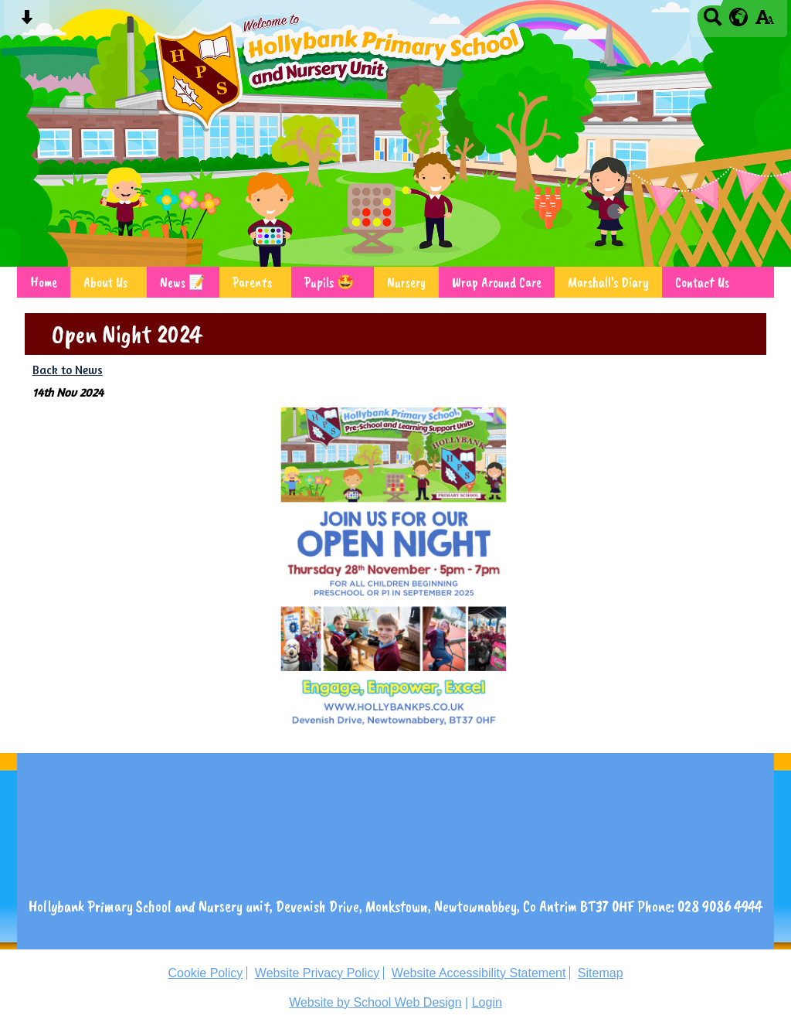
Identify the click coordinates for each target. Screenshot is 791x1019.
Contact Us (702, 282)
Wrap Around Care (496, 282)
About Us (105, 282)
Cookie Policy (205, 973)
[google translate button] (739, 17)
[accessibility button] (764, 22)
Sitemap (600, 973)
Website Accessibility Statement (479, 973)
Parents (252, 282)
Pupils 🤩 (329, 282)
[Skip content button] (26, 22)
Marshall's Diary (608, 282)
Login (487, 1002)
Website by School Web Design (375, 1002)
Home (43, 282)
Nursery (406, 282)
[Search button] (712, 22)
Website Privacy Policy (317, 973)
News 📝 (183, 282)
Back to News (67, 370)
